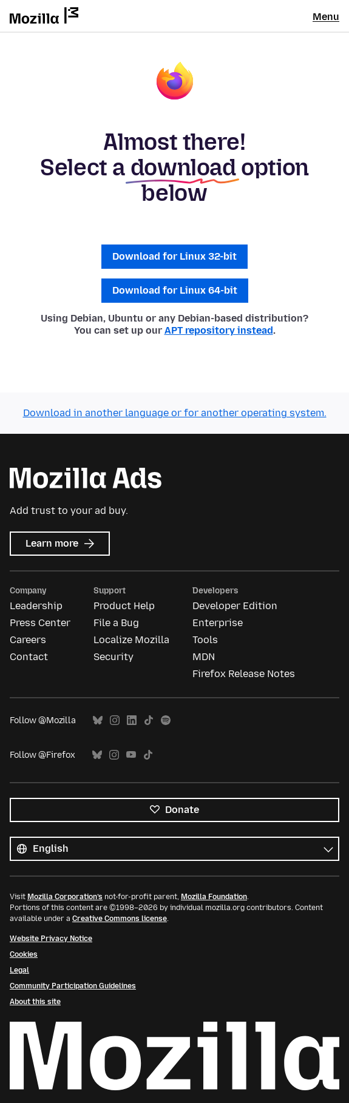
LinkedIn (131, 720)
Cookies (24, 954)
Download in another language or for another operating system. (175, 413)
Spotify (165, 720)
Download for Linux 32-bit (174, 256)
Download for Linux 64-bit (174, 290)
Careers (28, 640)
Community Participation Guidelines (73, 986)
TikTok (148, 720)
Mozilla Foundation (214, 896)
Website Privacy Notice (51, 938)
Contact (29, 657)
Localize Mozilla (131, 640)
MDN (203, 657)
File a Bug (116, 623)
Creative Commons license (119, 918)
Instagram (114, 720)
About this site (35, 1001)
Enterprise (217, 623)
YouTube (131, 755)
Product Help (124, 606)
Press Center (40, 623)
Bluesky (97, 720)
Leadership (36, 606)
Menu (326, 16)
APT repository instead (218, 330)
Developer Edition (234, 606)
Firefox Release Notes (243, 674)
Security (113, 657)
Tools (205, 640)
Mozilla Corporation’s (65, 896)
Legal (19, 970)
